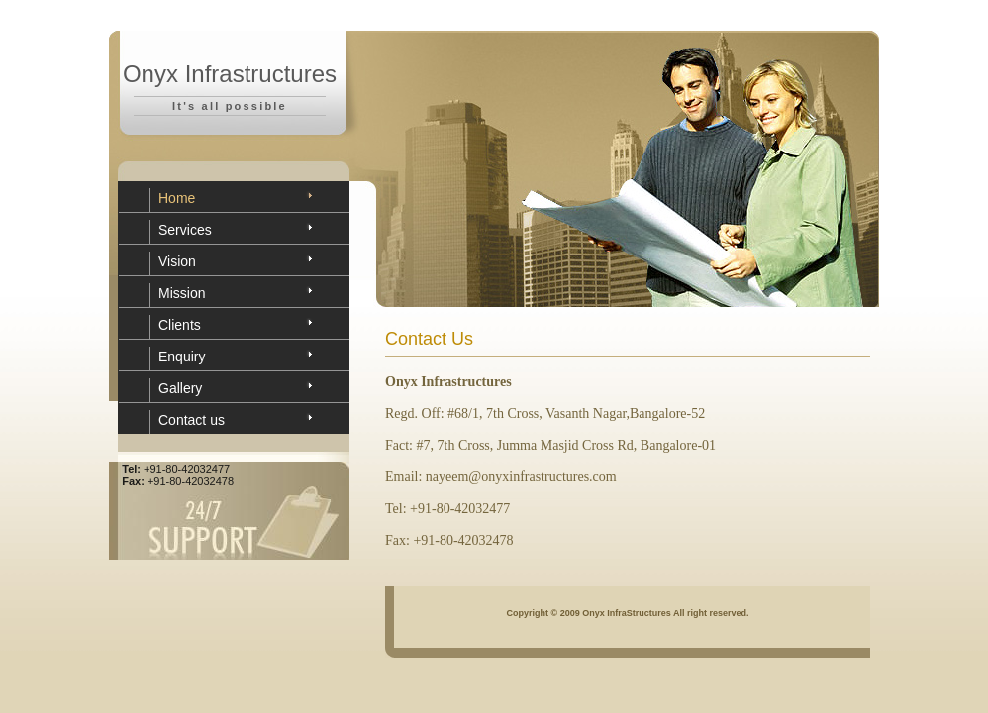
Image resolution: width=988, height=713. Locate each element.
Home (176, 198)
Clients (179, 325)
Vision (177, 261)
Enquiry (181, 356)
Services (185, 230)
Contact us (191, 420)
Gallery (180, 388)
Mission (181, 293)
